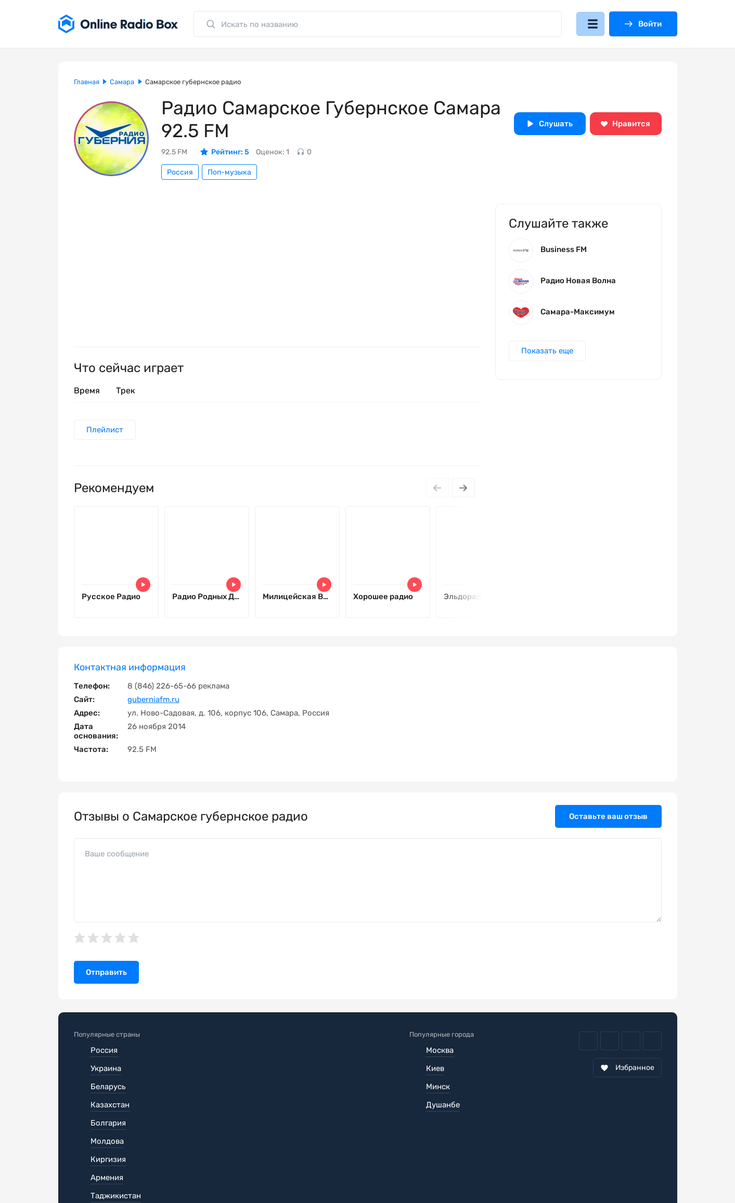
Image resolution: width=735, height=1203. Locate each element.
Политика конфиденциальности (275, 1163)
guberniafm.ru (153, 702)
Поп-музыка (229, 172)
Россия (180, 172)
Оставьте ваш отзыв (608, 819)
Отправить (106, 975)
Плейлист (105, 430)
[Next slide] (463, 489)
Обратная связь (387, 1163)
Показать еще (548, 354)
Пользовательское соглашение (132, 1163)
